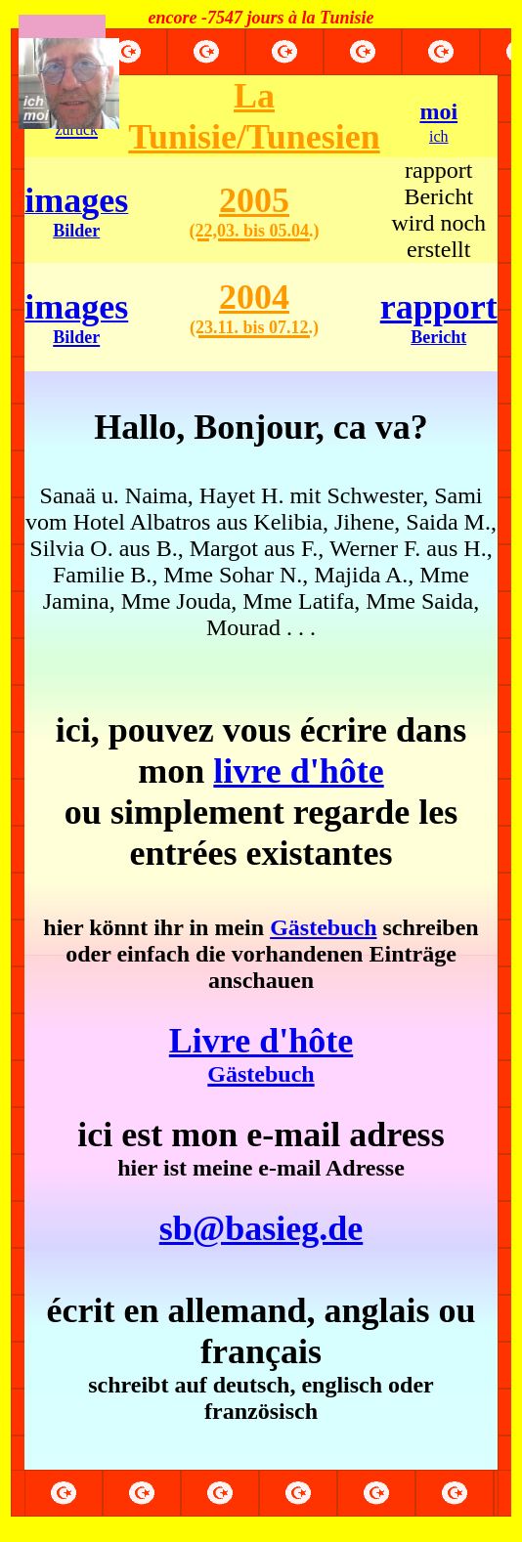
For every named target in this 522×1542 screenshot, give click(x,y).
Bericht (438, 337)
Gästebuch (323, 927)
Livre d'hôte (261, 1054)
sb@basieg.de (261, 1228)
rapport (439, 306)
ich (439, 136)
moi (438, 111)
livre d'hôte (298, 771)
